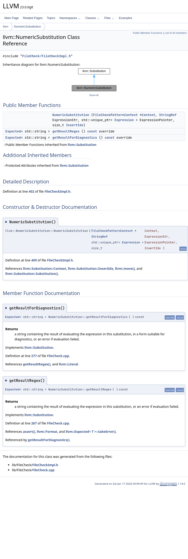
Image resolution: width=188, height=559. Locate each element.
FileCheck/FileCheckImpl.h (46, 56)
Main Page (11, 18)
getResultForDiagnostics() (48, 440)
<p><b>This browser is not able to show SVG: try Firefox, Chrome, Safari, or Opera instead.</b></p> (94, 80)
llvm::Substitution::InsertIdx (90, 268)
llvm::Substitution (82, 144)
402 (31, 191)
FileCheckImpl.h (57, 191)
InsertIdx (74, 125)
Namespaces (69, 18)
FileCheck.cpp (58, 356)
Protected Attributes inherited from (45, 165)
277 (34, 356)
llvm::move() (125, 268)
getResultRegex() (36, 364)
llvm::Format (47, 431)
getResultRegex (66, 131)
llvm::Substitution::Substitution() (31, 273)
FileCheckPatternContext (115, 115)
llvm (5, 26)
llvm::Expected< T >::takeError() (91, 431)
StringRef (168, 115)
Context (148, 115)
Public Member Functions (147, 33)
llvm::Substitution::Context (44, 268)
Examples (125, 18)
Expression (124, 120)
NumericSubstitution (27, 26)
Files (109, 18)
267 (34, 423)
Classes (92, 18)
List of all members (176, 33)
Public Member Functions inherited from (49, 144)
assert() (29, 431)
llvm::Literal (68, 364)
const (92, 131)
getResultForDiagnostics (74, 137)
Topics (51, 18)
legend (94, 95)
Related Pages (32, 18)
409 (34, 260)
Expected (13, 131)
